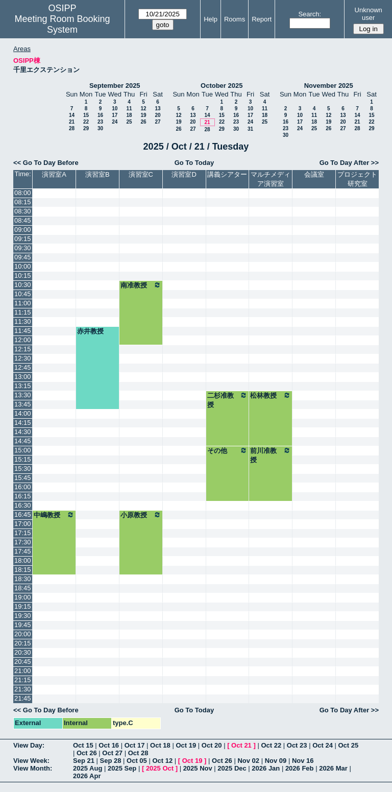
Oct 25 (348, 745)
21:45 (22, 698)
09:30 (22, 248)
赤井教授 (90, 331)
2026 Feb (299, 768)
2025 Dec (231, 768)
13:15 (22, 386)
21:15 (22, 680)
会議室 (314, 174)
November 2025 (328, 85)
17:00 (22, 523)
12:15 (22, 349)
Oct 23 (297, 745)
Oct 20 (212, 745)
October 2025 (221, 85)
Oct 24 (322, 745)
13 (157, 108)
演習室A (54, 174)
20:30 (22, 652)
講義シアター (227, 174)
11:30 (22, 321)
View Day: (28, 745)
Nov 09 (276, 760)
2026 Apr (87, 776)
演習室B (97, 174)
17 (114, 115)
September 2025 (114, 85)
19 (143, 115)
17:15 (22, 533)
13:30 (22, 395)
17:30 (22, 542)
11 (129, 108)
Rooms (234, 19)
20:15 (22, 643)
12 (143, 108)
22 (86, 122)
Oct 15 (83, 745)
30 (100, 128)
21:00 (22, 671)
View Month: (32, 768)
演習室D (184, 174)
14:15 (22, 422)
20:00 (22, 634)
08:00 (22, 193)
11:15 (22, 312)
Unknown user (368, 13)
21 (72, 122)
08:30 (22, 211)
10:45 (22, 294)
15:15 (22, 459)
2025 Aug (87, 768)
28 (72, 128)
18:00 (22, 560)
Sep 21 (83, 760)
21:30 (22, 689)
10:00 (22, 266)
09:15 (22, 239)
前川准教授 (270, 455)
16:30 (22, 505)
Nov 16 (303, 760)
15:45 (22, 478)
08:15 (22, 202)
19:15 (22, 606)
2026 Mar (333, 768)
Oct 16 (109, 745)
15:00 (22, 450)
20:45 (22, 661)
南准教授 (140, 285)
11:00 (22, 303)
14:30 (22, 432)
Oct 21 (241, 745)
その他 (227, 450)
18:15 (22, 569)
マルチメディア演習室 (270, 179)
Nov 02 (248, 760)
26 (143, 122)
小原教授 (140, 515)
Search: (309, 14)
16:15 (22, 496)
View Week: (31, 760)
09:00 (22, 229)
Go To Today (194, 162)
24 (114, 122)
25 (129, 122)
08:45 (22, 220)
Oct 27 (112, 753)
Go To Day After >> (349, 162)
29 (86, 128)
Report (262, 19)
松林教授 (270, 395)
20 (157, 115)
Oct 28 (138, 753)
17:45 (22, 551)
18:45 (22, 588)
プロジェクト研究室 (357, 179)
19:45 (22, 625)
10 (114, 108)
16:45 (22, 514)
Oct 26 (87, 753)
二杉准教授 (227, 400)
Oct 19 (186, 745)
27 (157, 122)
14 (72, 115)
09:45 (22, 257)
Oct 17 (135, 745)
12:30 (22, 358)
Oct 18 (160, 745)
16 (100, 115)
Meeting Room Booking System (62, 24)
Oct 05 (137, 760)
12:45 (22, 367)
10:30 (22, 285)
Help (210, 19)
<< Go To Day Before (46, 162)
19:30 (22, 615)
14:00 (22, 413)
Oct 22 (271, 745)
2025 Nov (197, 768)
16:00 (22, 487)
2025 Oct (160, 768)
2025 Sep (122, 768)
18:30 (22, 579)
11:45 (22, 330)
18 (129, 115)
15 (86, 115)
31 (250, 129)
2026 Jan (266, 768)
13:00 (22, 376)
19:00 (22, 597)
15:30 (22, 468)
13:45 (22, 404)
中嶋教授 (54, 515)
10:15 (22, 275)
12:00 (22, 340)
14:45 (22, 441)
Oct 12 (162, 760)
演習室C (141, 174)
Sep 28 (110, 760)
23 (100, 122)
